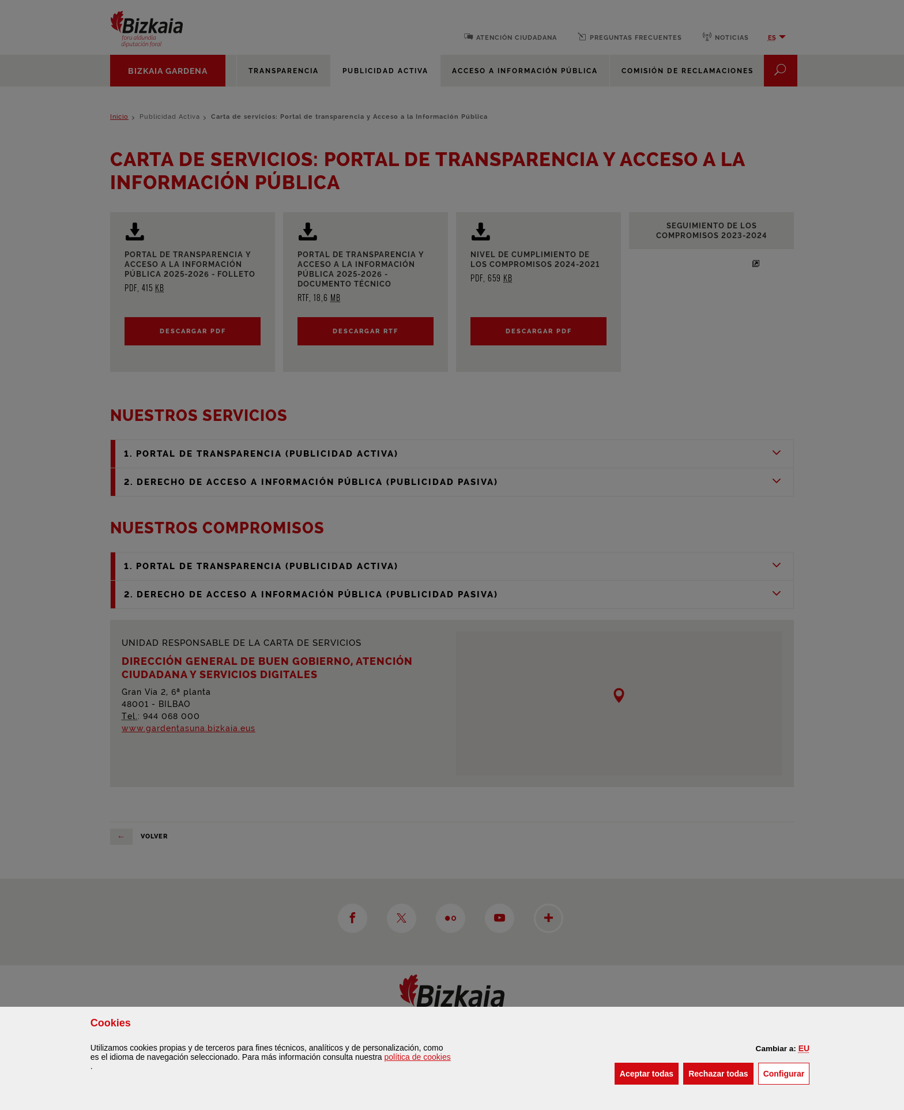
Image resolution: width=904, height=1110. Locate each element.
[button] (803, 1048)
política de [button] (418, 1057)
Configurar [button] (786, 1072)
